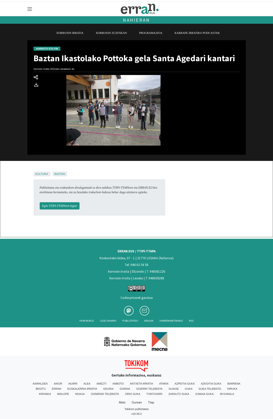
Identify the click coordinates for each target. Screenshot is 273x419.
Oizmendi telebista (105, 393)
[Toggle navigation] (30, 9)
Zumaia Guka (204, 393)
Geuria (108, 388)
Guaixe (174, 388)
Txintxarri (154, 393)
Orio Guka (132, 393)
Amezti (101, 383)
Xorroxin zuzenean (111, 32)
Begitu (41, 388)
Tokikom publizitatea (136, 409)
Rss (191, 320)
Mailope (63, 393)
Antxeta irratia (141, 383)
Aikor (58, 383)
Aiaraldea (40, 383)
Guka (189, 388)
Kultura (41, 173)
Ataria (164, 383)
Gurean (137, 402)
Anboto (118, 383)
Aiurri (72, 383)
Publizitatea (130, 320)
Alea (87, 383)
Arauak (148, 320)
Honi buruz (87, 320)
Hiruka (232, 388)
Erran (56, 388)
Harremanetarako (171, 320)
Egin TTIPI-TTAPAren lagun (59, 205)
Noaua (80, 393)
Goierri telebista (149, 388)
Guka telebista (210, 388)
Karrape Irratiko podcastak (197, 32)
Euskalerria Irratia (82, 388)
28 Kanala (227, 393)
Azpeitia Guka (185, 383)
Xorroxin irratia (69, 32)
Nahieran (136, 20)
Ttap (151, 402)
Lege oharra (108, 320)
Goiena (125, 388)
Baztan (59, 173)
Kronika (45, 393)
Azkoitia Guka (211, 383)
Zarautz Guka (178, 393)
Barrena (233, 383)
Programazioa (150, 32)
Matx (122, 402)
